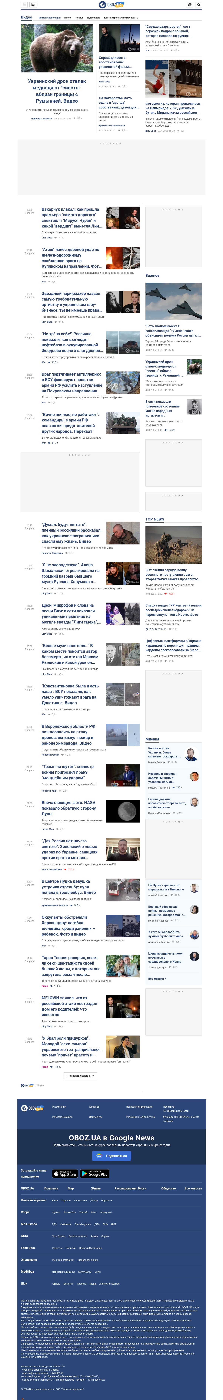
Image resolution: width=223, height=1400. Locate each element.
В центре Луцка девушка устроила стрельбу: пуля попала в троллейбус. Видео (69, 887)
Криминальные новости (112, 125)
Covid (98, 1271)
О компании (59, 1106)
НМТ (113, 1224)
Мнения (152, 739)
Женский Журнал (109, 1283)
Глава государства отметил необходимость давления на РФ (79, 864)
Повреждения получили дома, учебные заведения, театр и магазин (83, 940)
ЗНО (105, 1224)
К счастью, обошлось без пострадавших (67, 898)
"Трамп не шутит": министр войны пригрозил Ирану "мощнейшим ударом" (68, 772)
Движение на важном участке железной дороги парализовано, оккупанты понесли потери (88, 274)
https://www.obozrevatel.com (145, 1300)
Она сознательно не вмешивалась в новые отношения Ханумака (82, 588)
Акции (94, 1236)
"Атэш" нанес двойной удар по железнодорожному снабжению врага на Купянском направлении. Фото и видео (71, 258)
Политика (51, 1188)
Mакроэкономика (88, 1260)
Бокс (93, 1212)
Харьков (66, 1200)
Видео (26, 17)
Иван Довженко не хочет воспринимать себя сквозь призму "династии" (86, 1061)
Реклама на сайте (62, 1117)
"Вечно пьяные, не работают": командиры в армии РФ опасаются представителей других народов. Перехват (70, 423)
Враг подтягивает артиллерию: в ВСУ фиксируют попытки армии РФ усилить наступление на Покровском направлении (72, 382)
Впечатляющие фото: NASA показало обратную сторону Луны (69, 808)
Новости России (50, 754)
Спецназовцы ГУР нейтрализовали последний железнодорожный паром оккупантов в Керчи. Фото (173, 610)
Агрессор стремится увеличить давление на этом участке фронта (82, 397)
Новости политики (52, 869)
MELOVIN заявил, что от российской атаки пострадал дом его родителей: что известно (69, 1006)
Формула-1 (106, 1212)
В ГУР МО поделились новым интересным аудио (72, 437)
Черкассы (107, 1200)
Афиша (56, 1283)
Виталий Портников (159, 787)
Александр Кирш (157, 967)
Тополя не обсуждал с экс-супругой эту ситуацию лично (76, 980)
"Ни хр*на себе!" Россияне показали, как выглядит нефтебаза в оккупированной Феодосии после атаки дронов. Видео (71, 342)
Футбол (56, 1212)
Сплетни (69, 1283)
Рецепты (57, 1248)
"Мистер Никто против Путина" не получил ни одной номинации (119, 74)
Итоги (67, 17)
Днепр (94, 1200)
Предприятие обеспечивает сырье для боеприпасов (74, 749)
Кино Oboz (104, 81)
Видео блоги (93, 17)
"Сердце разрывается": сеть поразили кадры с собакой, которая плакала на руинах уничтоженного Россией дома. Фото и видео (169, 31)
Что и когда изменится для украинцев (168, 655)
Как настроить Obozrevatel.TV (121, 17)
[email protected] (64, 1379)
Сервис (105, 1236)
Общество (168, 1188)
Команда (94, 1106)
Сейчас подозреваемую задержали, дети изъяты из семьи (116, 117)
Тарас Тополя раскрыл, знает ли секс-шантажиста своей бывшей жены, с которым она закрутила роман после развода (71, 966)
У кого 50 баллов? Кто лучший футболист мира (165, 934)
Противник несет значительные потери (66, 709)
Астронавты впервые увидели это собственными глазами (72, 822)
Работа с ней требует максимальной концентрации (73, 316)
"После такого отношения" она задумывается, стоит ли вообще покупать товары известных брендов (173, 122)
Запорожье (80, 1200)
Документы (95, 1117)
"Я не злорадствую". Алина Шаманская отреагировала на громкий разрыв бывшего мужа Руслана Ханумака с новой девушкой (71, 574)
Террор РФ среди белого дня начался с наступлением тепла (169, 343)
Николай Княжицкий (159, 813)
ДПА (96, 1224)
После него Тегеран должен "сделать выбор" (69, 784)
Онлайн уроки (83, 1224)
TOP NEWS (154, 519)
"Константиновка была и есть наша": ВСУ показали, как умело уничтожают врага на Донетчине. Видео (70, 694)
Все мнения (156, 978)
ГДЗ (54, 1224)
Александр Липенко (159, 942)
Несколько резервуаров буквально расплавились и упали (78, 357)
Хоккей (83, 1212)
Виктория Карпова (158, 920)
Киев (55, 1200)
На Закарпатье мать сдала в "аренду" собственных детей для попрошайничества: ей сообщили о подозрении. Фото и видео (118, 103)
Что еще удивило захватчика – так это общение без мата (77, 547)
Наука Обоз (48, 829)
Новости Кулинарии (90, 1248)
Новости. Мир (49, 791)
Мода (93, 1283)
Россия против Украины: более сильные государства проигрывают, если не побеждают (164, 753)
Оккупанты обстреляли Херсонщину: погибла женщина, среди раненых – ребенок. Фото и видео (68, 925)
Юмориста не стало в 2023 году (61, 628)
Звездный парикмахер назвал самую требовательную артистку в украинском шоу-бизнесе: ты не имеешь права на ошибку (71, 302)
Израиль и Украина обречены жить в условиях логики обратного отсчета (161, 778)
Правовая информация (139, 1106)
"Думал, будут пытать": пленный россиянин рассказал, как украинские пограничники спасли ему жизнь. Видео (71, 533)
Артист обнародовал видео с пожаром (65, 1021)
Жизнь (96, 1188)
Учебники (65, 1224)
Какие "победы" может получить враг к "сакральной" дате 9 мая (169, 587)
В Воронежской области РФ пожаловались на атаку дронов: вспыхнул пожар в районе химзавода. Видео (68, 735)
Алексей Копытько (158, 895)
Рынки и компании (63, 1260)
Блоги (142, 1188)
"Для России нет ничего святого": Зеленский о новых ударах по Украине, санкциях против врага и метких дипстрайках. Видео (69, 850)
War (147, 50)
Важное (152, 275)
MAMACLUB (84, 1271)
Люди (45, 986)
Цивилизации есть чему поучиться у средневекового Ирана (165, 957)
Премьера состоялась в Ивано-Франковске (69, 232)
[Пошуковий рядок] (198, 5)
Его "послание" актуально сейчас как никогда (70, 668)
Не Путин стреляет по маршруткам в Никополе (166, 887)
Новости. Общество (41, 118)
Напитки (71, 1248)
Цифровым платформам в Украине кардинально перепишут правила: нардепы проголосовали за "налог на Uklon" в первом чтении (173, 645)
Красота (81, 1283)
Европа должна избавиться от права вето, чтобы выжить (167, 803)
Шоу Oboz (150, 131)
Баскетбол (70, 1212)
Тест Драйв (58, 1236)
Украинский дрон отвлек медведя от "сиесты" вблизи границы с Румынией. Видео (57, 91)
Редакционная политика (140, 1117)
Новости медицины (63, 1271)
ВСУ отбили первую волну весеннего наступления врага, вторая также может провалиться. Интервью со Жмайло (173, 575)
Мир (71, 1188)
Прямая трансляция (49, 17)
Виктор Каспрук (156, 762)
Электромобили (77, 1236)
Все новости (193, 1188)
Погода (79, 17)
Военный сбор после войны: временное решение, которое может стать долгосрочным (166, 911)
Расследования (126, 1188)
